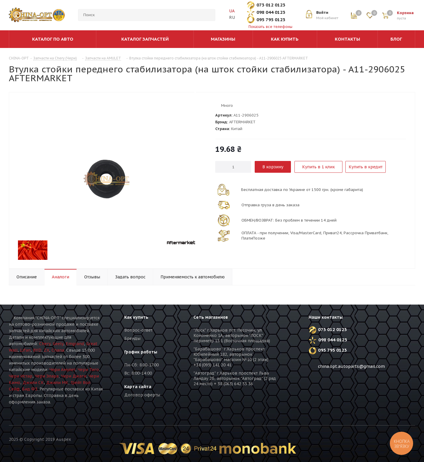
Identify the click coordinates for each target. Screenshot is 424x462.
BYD (37, 350)
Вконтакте (308, 391)
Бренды (132, 338)
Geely (58, 343)
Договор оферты (142, 395)
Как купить (136, 317)
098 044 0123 (270, 12)
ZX (46, 350)
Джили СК (33, 382)
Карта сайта (137, 386)
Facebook (322, 391)
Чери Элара (47, 376)
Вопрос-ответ (138, 330)
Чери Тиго (88, 369)
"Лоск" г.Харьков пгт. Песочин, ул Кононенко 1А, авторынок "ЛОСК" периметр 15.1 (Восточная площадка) (231, 335)
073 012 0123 (270, 5)
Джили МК (57, 382)
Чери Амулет (62, 369)
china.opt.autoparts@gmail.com (351, 366)
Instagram (337, 391)
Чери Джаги (73, 376)
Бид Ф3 (29, 389)
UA (231, 11)
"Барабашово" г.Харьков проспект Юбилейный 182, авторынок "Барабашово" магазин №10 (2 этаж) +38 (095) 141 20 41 (231, 357)
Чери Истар (20, 376)
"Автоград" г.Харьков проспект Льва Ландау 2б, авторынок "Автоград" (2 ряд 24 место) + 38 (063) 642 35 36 (234, 378)
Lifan (25, 350)
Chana (58, 350)
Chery (44, 343)
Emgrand (75, 343)
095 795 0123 (270, 19)
